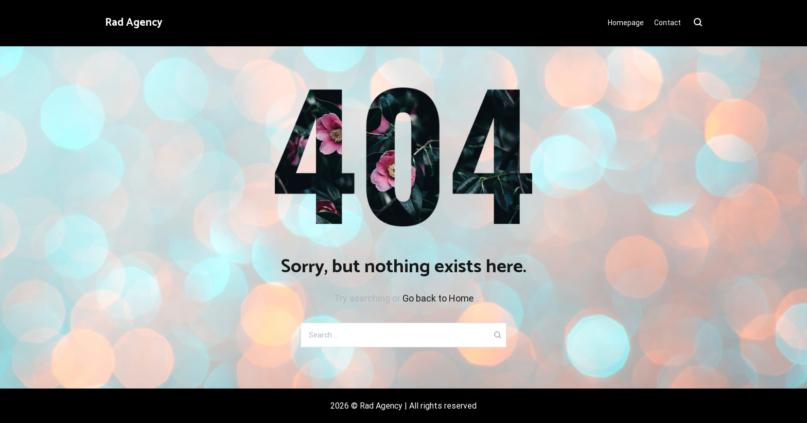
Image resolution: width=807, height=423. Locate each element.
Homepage (626, 23)
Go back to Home (437, 298)
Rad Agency (134, 22)
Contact (667, 23)
